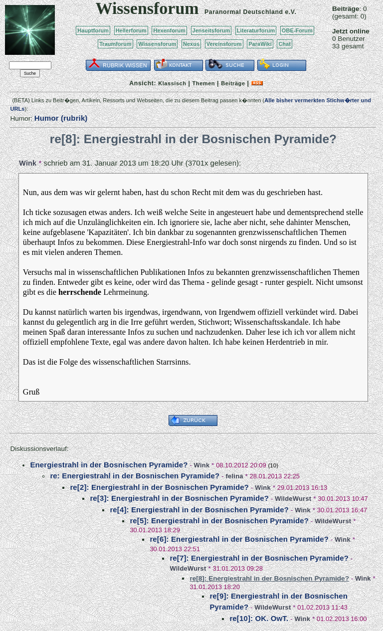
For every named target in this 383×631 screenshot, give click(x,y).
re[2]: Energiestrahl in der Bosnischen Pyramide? (159, 487)
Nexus (191, 44)
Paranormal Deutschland (243, 11)
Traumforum (115, 44)
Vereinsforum (224, 44)
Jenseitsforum (211, 30)
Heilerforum (131, 30)
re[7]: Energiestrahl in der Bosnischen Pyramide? (259, 558)
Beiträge (233, 83)
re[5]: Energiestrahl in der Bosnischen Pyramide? (219, 520)
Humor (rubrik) (61, 118)
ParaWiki (260, 44)
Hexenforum (169, 30)
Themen (203, 83)
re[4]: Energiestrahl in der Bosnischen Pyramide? (199, 509)
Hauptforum (93, 30)
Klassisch (172, 83)
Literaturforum (256, 30)
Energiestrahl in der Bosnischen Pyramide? (109, 464)
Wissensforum (157, 44)
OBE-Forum (297, 30)
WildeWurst (293, 498)
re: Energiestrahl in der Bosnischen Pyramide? (134, 475)
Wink (27, 163)
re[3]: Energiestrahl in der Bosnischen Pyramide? (179, 498)
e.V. (290, 11)
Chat (284, 44)
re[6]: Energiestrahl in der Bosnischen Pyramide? (239, 539)
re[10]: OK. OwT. (258, 618)
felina (234, 476)
